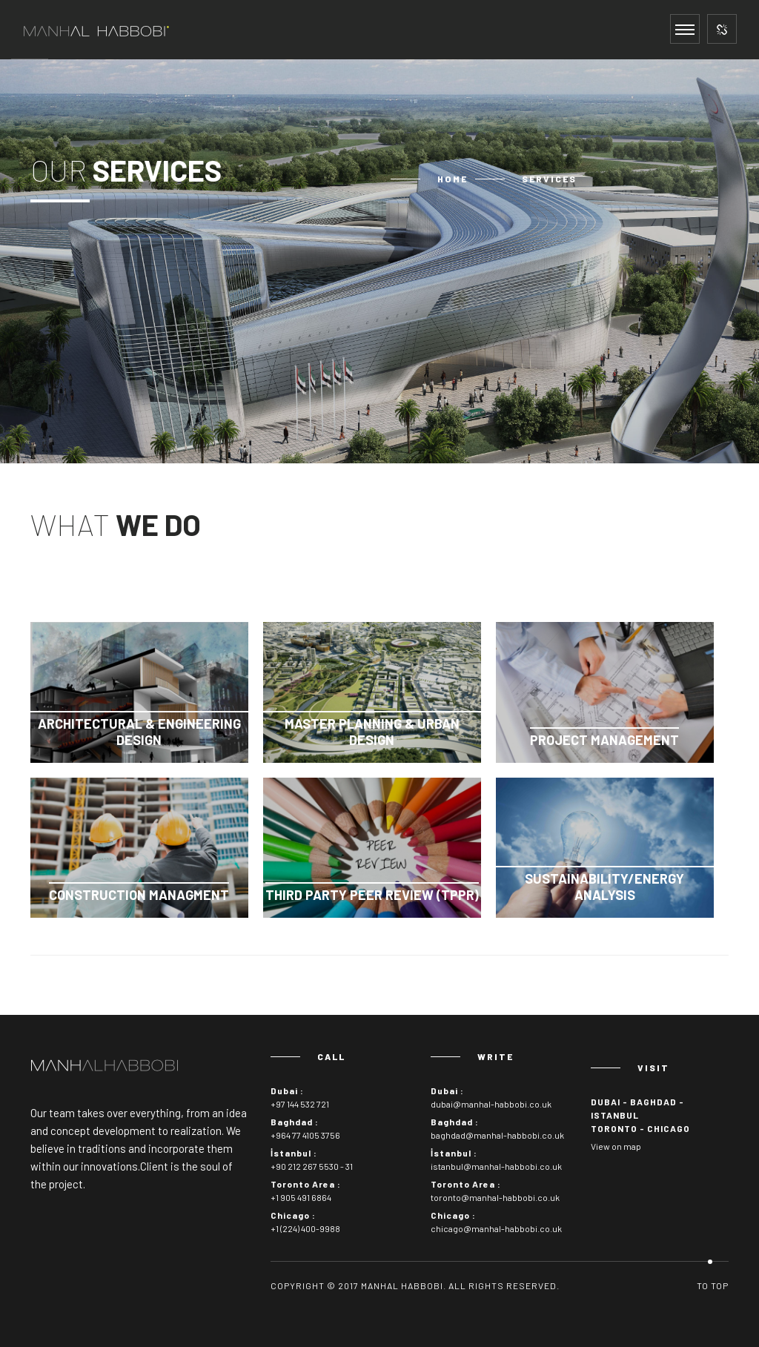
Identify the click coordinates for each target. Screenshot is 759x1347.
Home (452, 178)
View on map (616, 1146)
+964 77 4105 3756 (305, 1135)
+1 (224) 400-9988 (305, 1228)
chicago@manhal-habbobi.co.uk (496, 1228)
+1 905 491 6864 (301, 1197)
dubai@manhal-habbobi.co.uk (491, 1104)
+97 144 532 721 (300, 1104)
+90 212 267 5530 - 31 (312, 1166)
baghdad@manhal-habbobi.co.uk (497, 1135)
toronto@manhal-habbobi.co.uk (495, 1197)
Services (549, 178)
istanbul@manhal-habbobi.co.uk (496, 1166)
